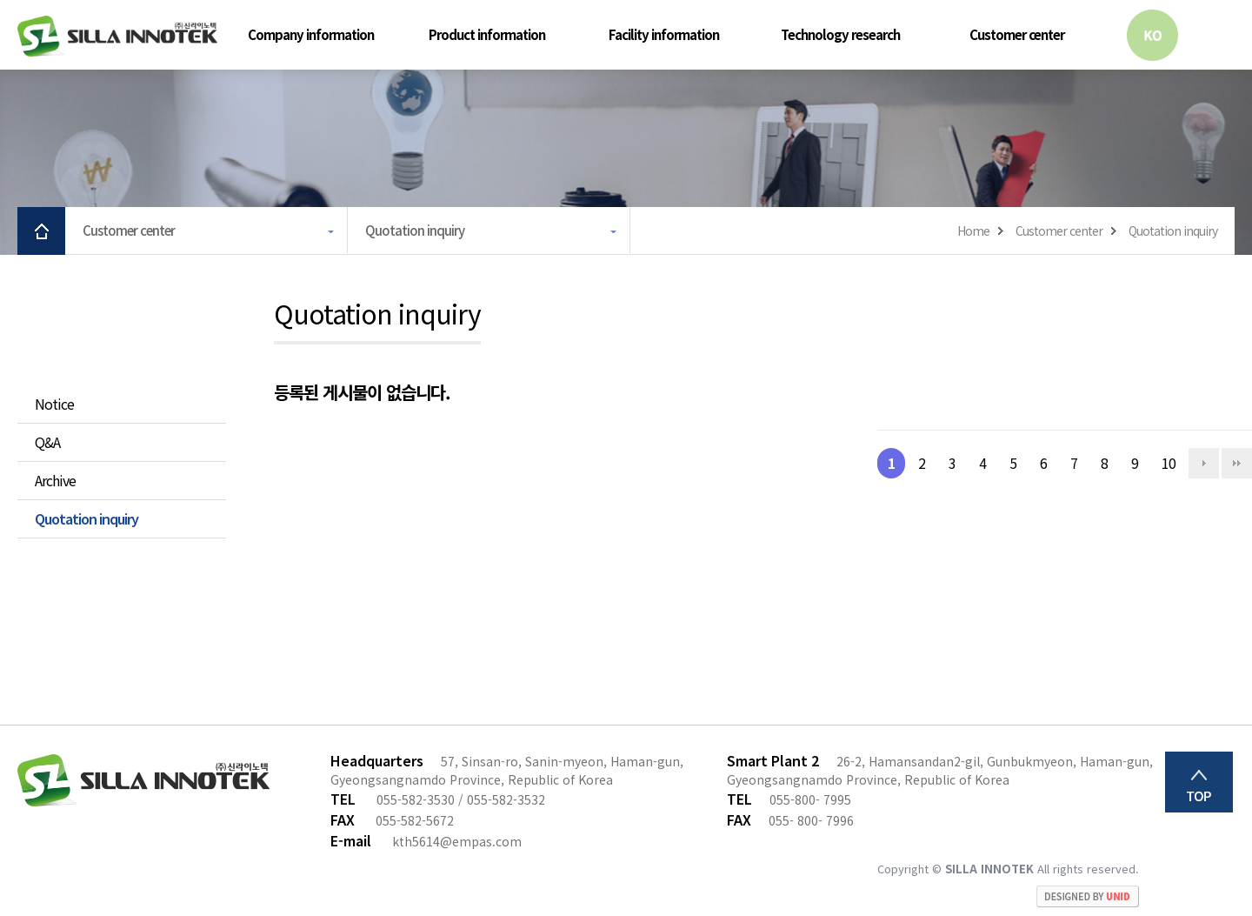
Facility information (664, 34)
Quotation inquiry (490, 230)
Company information (311, 34)
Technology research (840, 34)
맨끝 (1237, 463)
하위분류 (393, 35)
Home (973, 230)
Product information (487, 34)
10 (1163, 460)
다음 (1204, 463)
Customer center (1016, 34)
